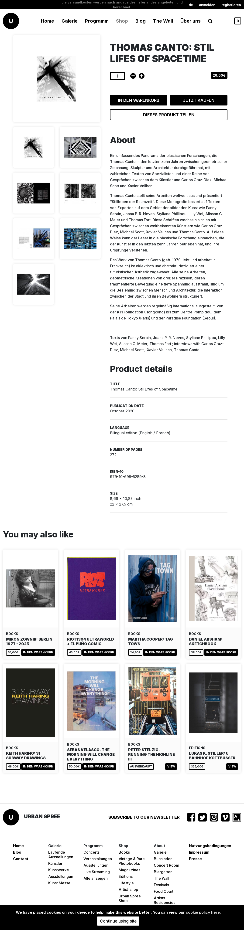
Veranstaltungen (97, 858)
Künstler (55, 863)
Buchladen (163, 858)
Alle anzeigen (95, 878)
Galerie (160, 852)
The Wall (163, 21)
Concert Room (166, 865)
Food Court (163, 891)
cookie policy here (203, 912)
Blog (140, 21)
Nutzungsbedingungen (210, 845)
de (191, 5)
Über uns (190, 21)
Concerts (91, 852)
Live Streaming (96, 871)
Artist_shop (128, 889)
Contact (20, 858)
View (171, 766)
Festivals (161, 884)
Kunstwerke (58, 870)
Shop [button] (122, 21)
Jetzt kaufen (198, 100)
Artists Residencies (164, 900)
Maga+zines (129, 870)
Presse (195, 858)
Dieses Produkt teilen (168, 114)
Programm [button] (97, 21)
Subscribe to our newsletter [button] (144, 817)
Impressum (199, 852)
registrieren (231, 5)
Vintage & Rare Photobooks (132, 861)
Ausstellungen (60, 876)
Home (47, 21)
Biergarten (163, 871)
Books (124, 852)
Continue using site (118, 921)
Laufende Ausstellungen (60, 854)
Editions (126, 876)
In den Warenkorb (138, 100)
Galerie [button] (70, 21)
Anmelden (207, 5)
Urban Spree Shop (130, 898)
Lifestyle (126, 883)
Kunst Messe (59, 883)
